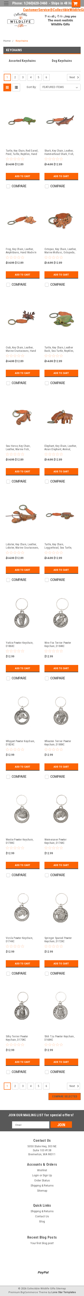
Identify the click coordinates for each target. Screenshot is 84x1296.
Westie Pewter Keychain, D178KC (20, 841)
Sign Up (59, 16)
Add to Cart (23, 176)
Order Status (42, 1180)
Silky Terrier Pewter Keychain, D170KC (17, 1038)
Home (7, 40)
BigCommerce (29, 1292)
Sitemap (42, 1190)
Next (74, 77)
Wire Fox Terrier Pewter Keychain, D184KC (57, 644)
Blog (42, 1221)
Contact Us (42, 1216)
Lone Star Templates (63, 1292)
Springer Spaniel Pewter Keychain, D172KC (58, 939)
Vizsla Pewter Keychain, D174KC (19, 939)
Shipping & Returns (42, 1185)
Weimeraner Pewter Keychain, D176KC (55, 841)
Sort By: (31, 87)
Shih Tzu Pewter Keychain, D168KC (59, 1038)
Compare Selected (64, 1096)
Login (44, 16)
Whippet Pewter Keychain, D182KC (20, 743)
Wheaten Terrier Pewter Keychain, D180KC (57, 743)
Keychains (22, 40)
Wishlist (42, 1170)
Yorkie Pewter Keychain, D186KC (19, 644)
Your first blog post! (42, 1243)
